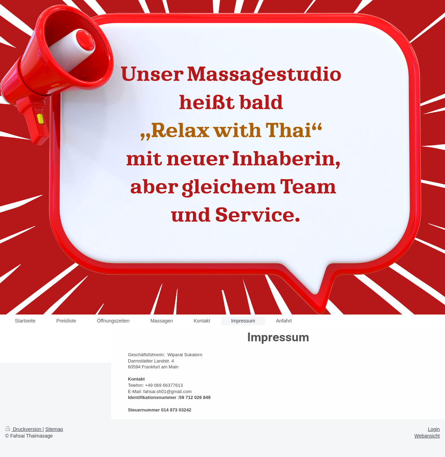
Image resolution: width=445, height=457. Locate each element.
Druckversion (23, 429)
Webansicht (427, 436)
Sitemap (54, 429)
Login (434, 429)
